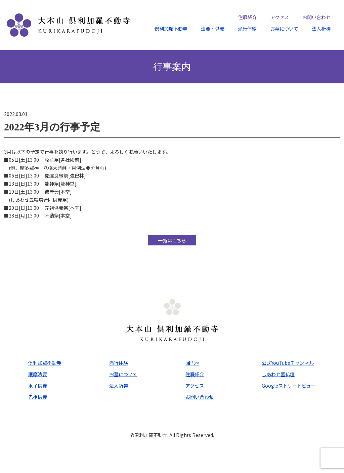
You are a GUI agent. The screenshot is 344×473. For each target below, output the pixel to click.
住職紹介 (247, 17)
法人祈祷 (321, 28)
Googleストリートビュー (289, 385)
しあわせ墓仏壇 (278, 374)
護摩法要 (37, 374)
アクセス (279, 17)
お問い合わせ (316, 17)
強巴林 (192, 362)
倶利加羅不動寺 (171, 28)
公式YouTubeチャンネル (288, 362)
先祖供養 (37, 396)
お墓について (284, 28)
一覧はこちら (172, 240)
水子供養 (37, 385)
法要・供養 (212, 28)
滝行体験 (247, 28)
